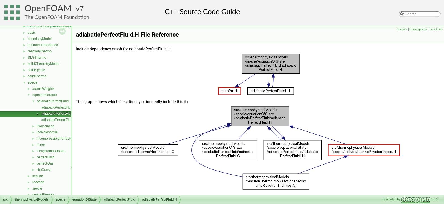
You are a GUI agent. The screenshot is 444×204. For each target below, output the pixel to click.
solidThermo (37, 76)
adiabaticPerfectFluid (53, 101)
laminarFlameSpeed (43, 45)
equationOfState (44, 95)
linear (41, 145)
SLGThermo (37, 58)
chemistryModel (40, 39)
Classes (402, 29)
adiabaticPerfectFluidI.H (59, 120)
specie (33, 82)
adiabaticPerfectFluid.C (58, 107)
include (37, 176)
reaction (38, 182)
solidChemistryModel (43, 64)
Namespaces (418, 29)
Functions (436, 29)
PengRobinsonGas (51, 151)
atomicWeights (43, 89)
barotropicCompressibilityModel (51, 26)
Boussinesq (45, 126)
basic (32, 33)
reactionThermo (40, 51)
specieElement (43, 195)
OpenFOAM (48, 8)
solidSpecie (36, 70)
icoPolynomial (47, 132)
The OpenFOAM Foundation (57, 17)
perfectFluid (46, 157)
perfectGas (45, 163)
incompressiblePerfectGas (56, 139)
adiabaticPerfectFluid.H (58, 114)
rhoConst (44, 170)
